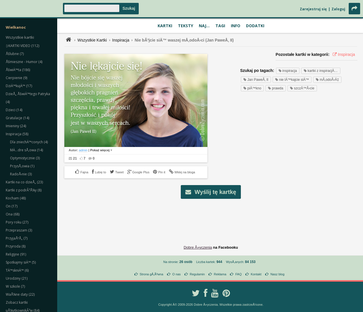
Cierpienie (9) (16, 77)
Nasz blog (277, 274)
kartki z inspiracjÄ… (321, 71)
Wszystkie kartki (20, 37)
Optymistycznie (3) (25, 158)
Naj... (204, 25)
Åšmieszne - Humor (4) (24, 61)
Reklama (220, 274)
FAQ (238, 274)
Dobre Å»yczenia (198, 247)
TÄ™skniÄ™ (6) (17, 270)
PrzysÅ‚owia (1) (22, 166)
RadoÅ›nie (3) (21, 174)
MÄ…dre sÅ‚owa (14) (26, 150)
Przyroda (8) (15, 246)
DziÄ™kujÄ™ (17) (19, 85)
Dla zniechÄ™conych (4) (29, 142)
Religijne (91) (16, 254)
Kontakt (256, 274)
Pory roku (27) (17, 222)
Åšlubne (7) (15, 53)
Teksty (185, 25)
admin (83, 150)
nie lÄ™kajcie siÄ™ (292, 80)
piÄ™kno (252, 88)
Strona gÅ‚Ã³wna (151, 274)
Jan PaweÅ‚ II (255, 80)
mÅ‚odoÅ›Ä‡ (327, 80)
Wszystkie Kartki (92, 40)
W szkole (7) (15, 286)
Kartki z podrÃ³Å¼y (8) (23, 190)
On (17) (11, 206)
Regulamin (197, 274)
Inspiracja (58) (17, 134)
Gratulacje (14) (17, 117)
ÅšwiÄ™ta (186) (18, 69)
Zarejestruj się (313, 9)
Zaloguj (338, 9)
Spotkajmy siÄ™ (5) (21, 262)
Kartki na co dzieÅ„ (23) (24, 182)
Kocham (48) (16, 198)
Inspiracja (120, 40)
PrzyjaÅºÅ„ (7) (16, 238)
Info (235, 25)
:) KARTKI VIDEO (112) (22, 45)
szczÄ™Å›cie (302, 88)
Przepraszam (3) (19, 230)
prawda (275, 88)
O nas (176, 274)
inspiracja (288, 71)
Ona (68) (12, 214)
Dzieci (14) (14, 109)
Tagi (220, 25)
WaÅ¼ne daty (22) (20, 294)
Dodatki (255, 25)
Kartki (165, 25)
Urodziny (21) (16, 278)
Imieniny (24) (16, 125)
